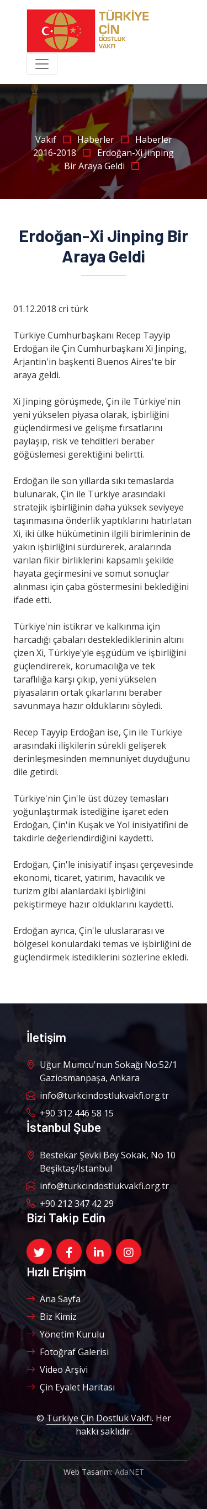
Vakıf (56, 139)
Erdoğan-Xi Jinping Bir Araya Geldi (119, 159)
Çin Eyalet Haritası (70, 1387)
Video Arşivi (57, 1369)
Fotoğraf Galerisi (67, 1352)
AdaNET (129, 1472)
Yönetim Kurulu (65, 1334)
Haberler (106, 139)
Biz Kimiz (51, 1317)
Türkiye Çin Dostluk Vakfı (99, 1418)
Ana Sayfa (53, 1299)
